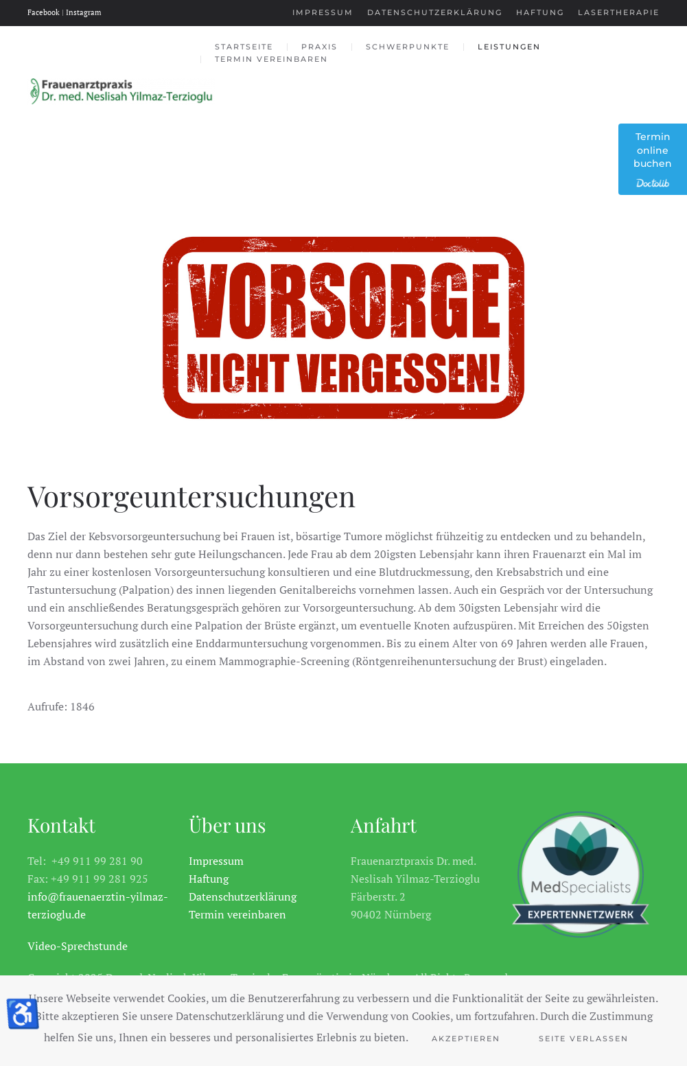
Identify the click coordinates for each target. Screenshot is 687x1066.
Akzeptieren (466, 1038)
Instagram (84, 12)
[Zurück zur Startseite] (121, 91)
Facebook (44, 12)
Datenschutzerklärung (434, 12)
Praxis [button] (319, 46)
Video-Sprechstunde (77, 945)
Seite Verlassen (584, 1038)
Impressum (322, 12)
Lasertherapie (619, 12)
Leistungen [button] (509, 46)
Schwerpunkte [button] (408, 46)
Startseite (244, 46)
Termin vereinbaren (271, 59)
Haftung (540, 12)
